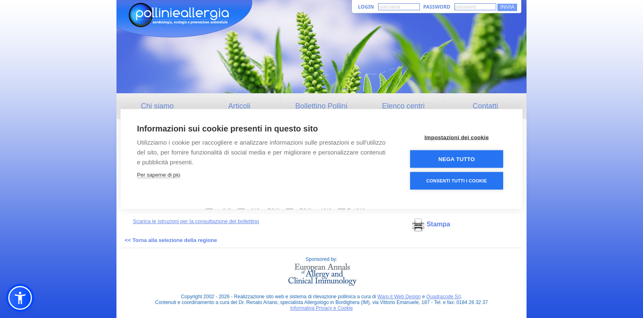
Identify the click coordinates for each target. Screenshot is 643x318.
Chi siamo (157, 106)
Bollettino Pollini (321, 106)
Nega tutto (456, 159)
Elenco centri (403, 106)
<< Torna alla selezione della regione (171, 240)
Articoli (239, 106)
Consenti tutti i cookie (456, 180)
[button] (20, 298)
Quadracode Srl (443, 297)
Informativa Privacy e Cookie (321, 308)
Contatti (485, 106)
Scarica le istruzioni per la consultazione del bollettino (196, 221)
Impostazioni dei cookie (456, 137)
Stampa (431, 224)
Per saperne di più (158, 174)
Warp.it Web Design (399, 297)
